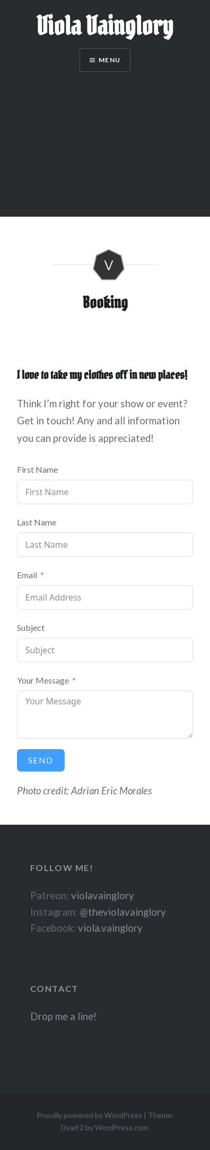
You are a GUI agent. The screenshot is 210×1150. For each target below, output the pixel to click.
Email (27, 575)
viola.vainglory (110, 928)
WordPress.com (121, 1127)
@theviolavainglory (123, 912)
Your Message (43, 680)
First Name (37, 469)
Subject (31, 627)
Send (41, 760)
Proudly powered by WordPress (89, 1115)
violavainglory (102, 895)
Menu (109, 60)
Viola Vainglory (105, 26)
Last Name (36, 522)
